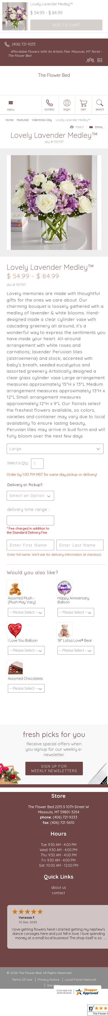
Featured (23, 120)
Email (96, 127)
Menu (11, 109)
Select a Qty (17, 463)
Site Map (53, 985)
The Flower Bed (54, 75)
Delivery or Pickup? (24, 485)
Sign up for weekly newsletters (54, 768)
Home (9, 120)
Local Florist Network (80, 979)
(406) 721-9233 (23, 44)
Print (77, 127)
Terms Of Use (22, 979)
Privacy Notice (48, 979)
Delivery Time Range (27, 509)
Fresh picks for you (54, 743)
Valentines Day (42, 120)
